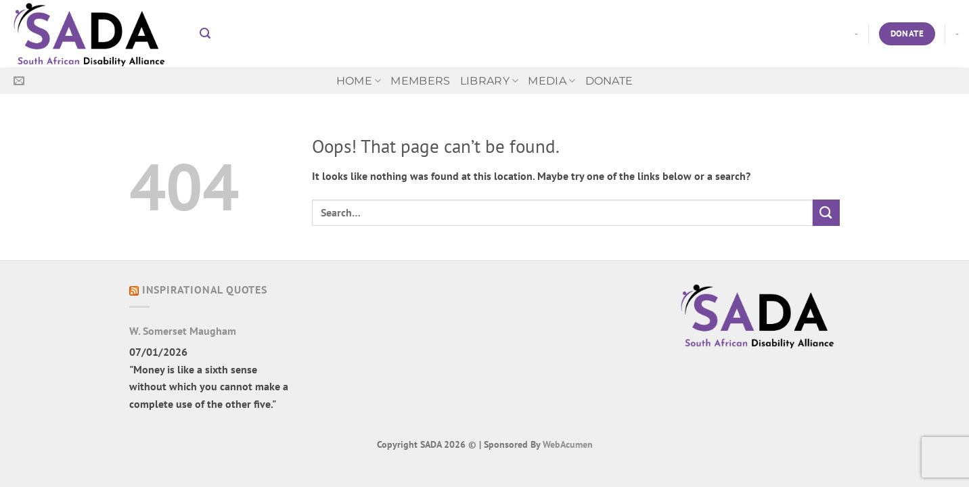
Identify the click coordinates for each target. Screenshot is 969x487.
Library (489, 81)
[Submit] (826, 213)
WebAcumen (568, 444)
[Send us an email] (19, 81)
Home (359, 81)
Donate (609, 80)
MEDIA (551, 81)
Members (420, 80)
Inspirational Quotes (204, 289)
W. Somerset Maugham (182, 331)
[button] (205, 33)
